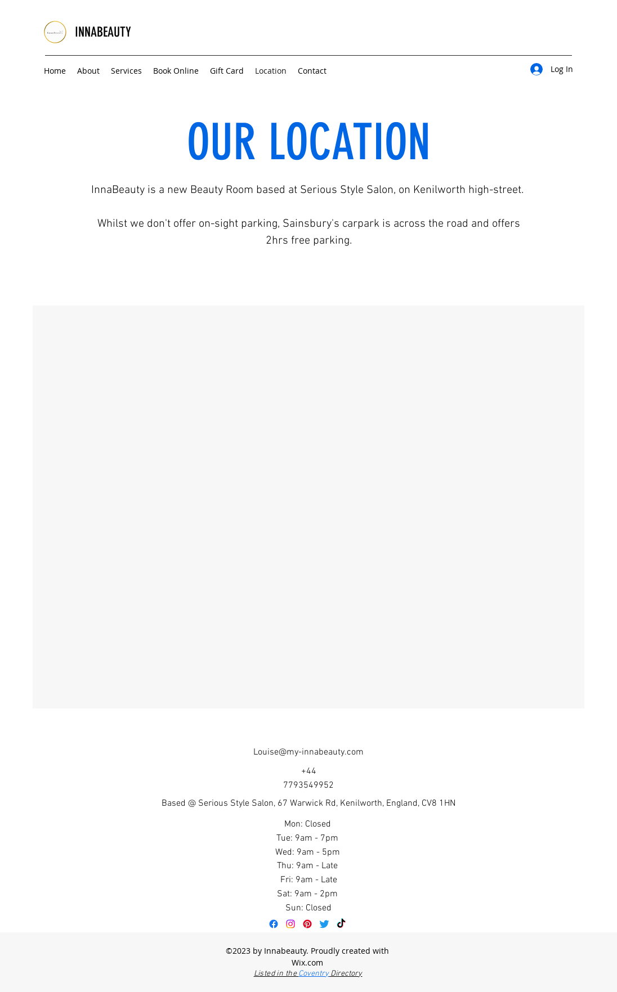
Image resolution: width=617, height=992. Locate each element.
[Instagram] (290, 924)
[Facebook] (273, 924)
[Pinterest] (307, 924)
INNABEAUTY (103, 32)
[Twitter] (324, 924)
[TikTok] (341, 924)
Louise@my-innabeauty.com (308, 752)
